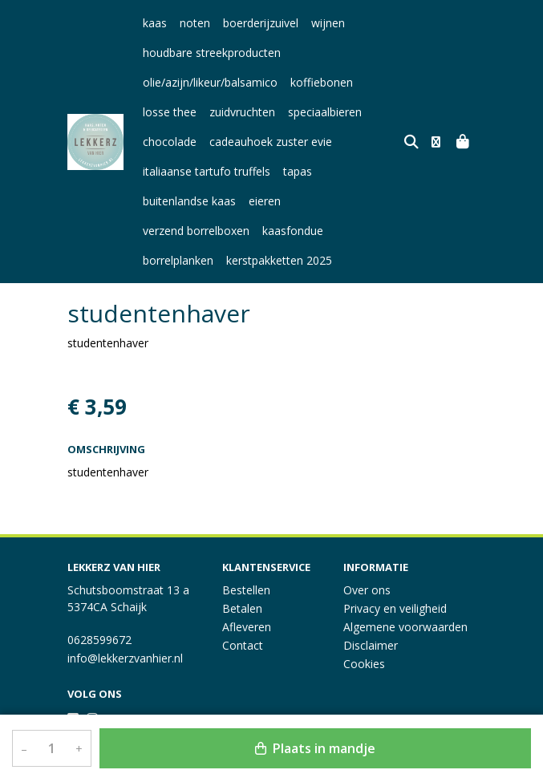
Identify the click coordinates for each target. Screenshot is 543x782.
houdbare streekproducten (212, 52)
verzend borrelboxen (347, 201)
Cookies (364, 663)
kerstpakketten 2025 (353, 230)
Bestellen (246, 590)
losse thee (170, 112)
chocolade (170, 141)
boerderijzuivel (260, 22)
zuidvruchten (242, 112)
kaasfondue (173, 230)
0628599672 (99, 639)
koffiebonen (321, 82)
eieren (265, 201)
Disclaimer (370, 645)
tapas (297, 171)
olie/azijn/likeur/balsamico (210, 82)
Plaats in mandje (315, 748)
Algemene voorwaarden (405, 626)
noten (195, 22)
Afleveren (246, 626)
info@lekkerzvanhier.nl (125, 658)
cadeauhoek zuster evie (270, 141)
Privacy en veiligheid (395, 608)
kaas (155, 22)
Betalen (242, 608)
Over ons (367, 590)
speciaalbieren (325, 112)
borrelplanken (252, 230)
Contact (242, 645)
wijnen (328, 22)
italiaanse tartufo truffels (206, 171)
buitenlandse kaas (189, 201)
